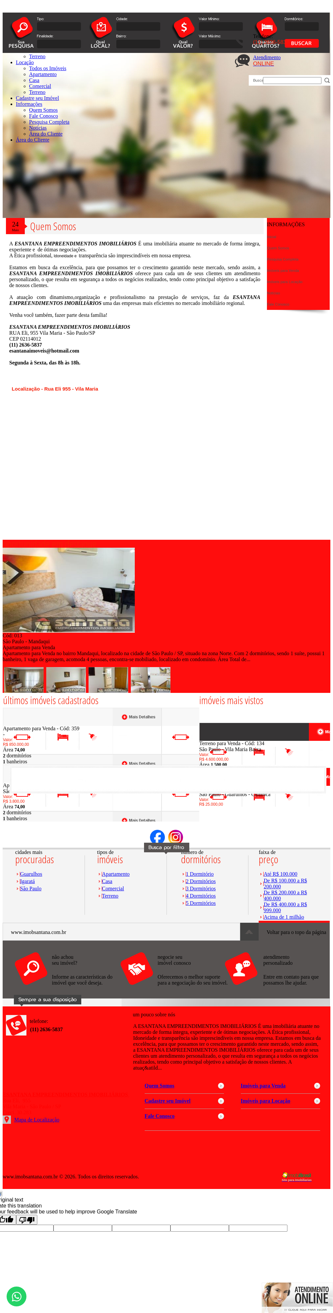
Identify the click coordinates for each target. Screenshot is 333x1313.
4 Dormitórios (201, 896)
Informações (29, 104)
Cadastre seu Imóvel (37, 98)
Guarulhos (31, 874)
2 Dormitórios (201, 881)
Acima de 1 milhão (284, 917)
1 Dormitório (200, 874)
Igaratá (27, 881)
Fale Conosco (43, 116)
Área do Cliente (45, 134)
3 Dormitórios (201, 888)
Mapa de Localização (36, 1119)
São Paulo (30, 888)
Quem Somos (43, 110)
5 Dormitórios (201, 903)
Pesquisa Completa (49, 122)
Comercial (113, 888)
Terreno (37, 92)
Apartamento (116, 874)
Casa (107, 881)
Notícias (38, 128)
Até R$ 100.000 (280, 874)
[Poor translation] (26, 1220)
